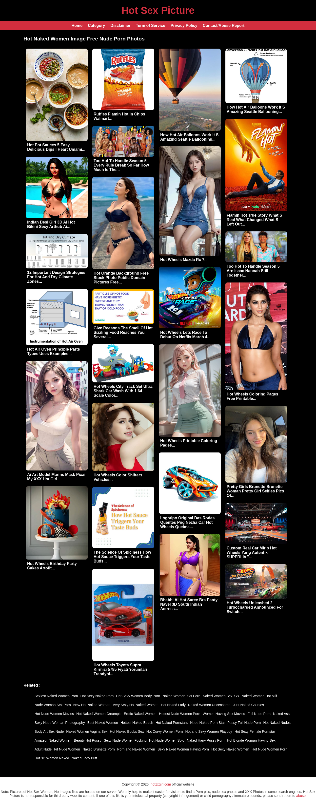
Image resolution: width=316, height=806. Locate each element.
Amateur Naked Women (53, 740)
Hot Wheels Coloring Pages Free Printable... (252, 396)
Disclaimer (120, 25)
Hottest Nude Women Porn (179, 714)
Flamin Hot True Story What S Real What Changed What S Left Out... (254, 219)
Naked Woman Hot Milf (259, 696)
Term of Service (150, 25)
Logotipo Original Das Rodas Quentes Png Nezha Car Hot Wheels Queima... (187, 522)
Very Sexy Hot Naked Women (135, 705)
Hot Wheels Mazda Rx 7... (184, 260)
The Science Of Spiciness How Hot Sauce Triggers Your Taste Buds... (122, 556)
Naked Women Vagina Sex (86, 731)
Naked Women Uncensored (209, 705)
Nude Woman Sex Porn (53, 705)
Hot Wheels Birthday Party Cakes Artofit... (52, 566)
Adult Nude (43, 749)
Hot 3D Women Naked (52, 758)
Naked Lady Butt (84, 758)
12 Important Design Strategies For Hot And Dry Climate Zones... (56, 276)
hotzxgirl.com (161, 784)
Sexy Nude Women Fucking (125, 740)
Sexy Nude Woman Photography (60, 723)
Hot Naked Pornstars (172, 723)
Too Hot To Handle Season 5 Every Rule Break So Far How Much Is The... (121, 165)
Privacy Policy (184, 25)
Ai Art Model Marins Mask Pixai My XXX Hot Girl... (56, 476)
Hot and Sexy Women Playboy (208, 731)
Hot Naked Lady (173, 705)
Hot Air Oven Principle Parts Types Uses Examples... (53, 351)
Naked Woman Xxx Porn (181, 696)
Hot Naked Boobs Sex (127, 731)
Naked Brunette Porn (98, 749)
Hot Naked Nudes (277, 723)
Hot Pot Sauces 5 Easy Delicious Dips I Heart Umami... (56, 147)
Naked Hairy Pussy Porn (206, 740)
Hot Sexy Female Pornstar (255, 731)
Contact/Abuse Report (223, 25)
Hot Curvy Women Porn (164, 731)
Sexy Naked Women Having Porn (183, 749)
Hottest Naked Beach (136, 723)
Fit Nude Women (67, 749)
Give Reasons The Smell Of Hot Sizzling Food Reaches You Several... (123, 332)
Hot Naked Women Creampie (98, 714)
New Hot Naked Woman (91, 705)
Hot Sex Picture (158, 10)
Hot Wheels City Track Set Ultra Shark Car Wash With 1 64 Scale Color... (123, 390)
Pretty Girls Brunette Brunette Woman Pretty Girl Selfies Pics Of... (255, 491)
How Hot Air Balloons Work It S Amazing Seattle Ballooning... (189, 137)
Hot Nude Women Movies (54, 714)
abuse (301, 796)
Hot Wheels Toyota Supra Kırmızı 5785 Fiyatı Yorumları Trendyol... (120, 669)
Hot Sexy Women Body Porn (138, 696)
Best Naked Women (102, 723)
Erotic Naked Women (140, 714)
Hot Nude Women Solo (166, 740)
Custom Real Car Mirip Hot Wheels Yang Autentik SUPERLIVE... (252, 552)
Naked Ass (281, 714)
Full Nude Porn (259, 714)
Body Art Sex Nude (49, 731)
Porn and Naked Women (136, 749)
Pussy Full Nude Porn (244, 723)
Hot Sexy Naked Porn (97, 696)
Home (77, 25)
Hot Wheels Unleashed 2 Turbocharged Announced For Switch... (255, 607)
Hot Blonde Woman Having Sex (251, 740)
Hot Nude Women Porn (269, 749)
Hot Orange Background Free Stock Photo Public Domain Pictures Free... (121, 277)
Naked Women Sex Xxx (221, 696)
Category (96, 25)
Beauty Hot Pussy (87, 740)
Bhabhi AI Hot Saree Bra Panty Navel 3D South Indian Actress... (188, 604)
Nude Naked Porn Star (207, 723)
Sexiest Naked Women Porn (56, 696)
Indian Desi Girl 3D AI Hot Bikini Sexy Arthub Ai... (51, 224)
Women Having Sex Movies (224, 714)
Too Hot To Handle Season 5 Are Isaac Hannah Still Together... (253, 270)
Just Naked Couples (248, 705)
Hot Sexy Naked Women (230, 749)
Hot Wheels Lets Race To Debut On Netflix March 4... (185, 334)
